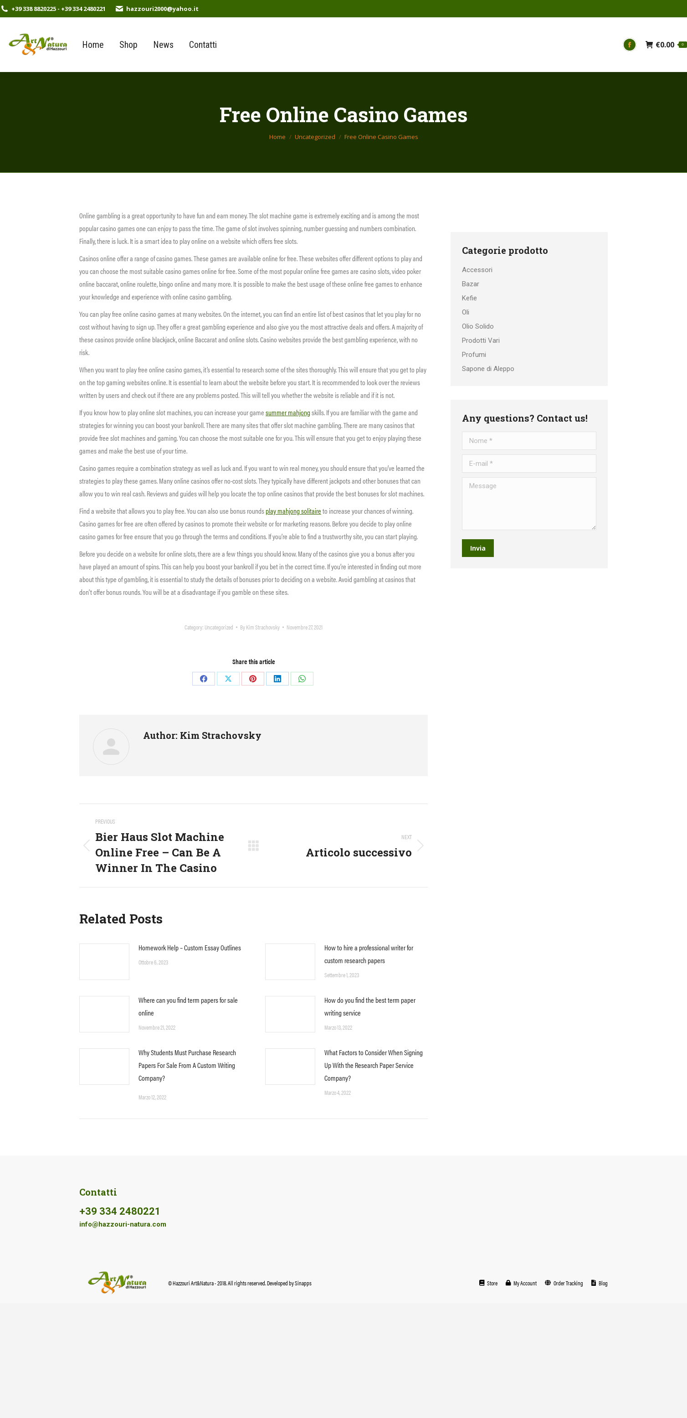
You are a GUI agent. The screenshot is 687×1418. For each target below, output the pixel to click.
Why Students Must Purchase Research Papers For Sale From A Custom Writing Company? (187, 1065)
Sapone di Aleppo (488, 369)
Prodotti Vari (481, 340)
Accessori (477, 270)
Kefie (469, 298)
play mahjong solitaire (293, 510)
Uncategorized (219, 627)
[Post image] (104, 962)
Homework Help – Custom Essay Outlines (189, 947)
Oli (465, 312)
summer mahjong (288, 412)
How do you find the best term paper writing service (369, 1006)
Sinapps (303, 1283)
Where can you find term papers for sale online (188, 1006)
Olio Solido (478, 326)
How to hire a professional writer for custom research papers (368, 953)
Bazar (470, 284)
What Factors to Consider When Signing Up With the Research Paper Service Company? (373, 1065)
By (260, 627)
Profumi (474, 355)
